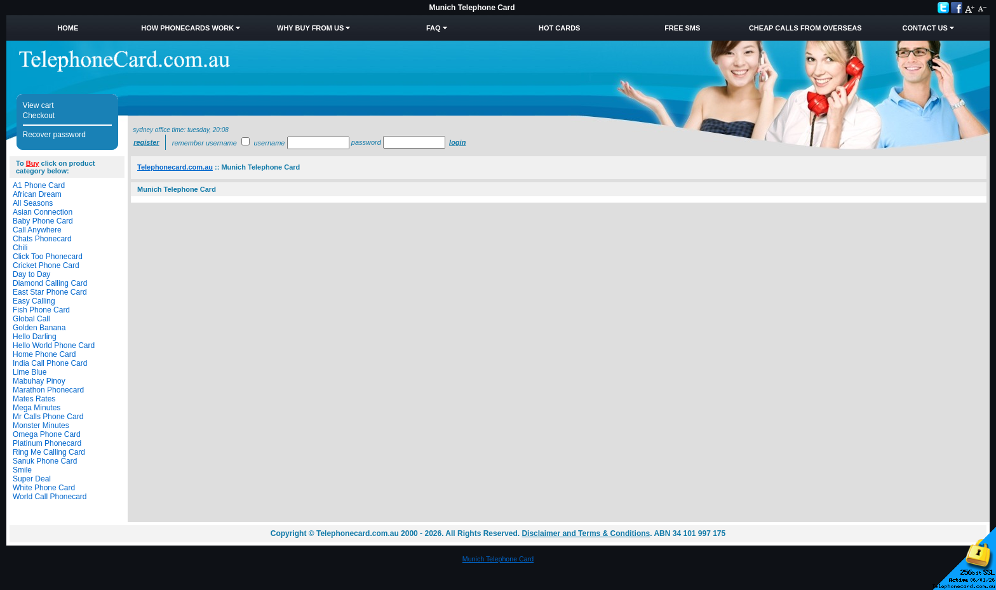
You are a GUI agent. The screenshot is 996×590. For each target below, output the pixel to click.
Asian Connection (42, 212)
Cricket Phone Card (46, 265)
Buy (32, 163)
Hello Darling (35, 336)
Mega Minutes (36, 407)
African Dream (37, 194)
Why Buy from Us (310, 28)
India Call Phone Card (50, 363)
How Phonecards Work (187, 28)
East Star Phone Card (50, 292)
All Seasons (33, 203)
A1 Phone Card (39, 185)
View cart (38, 105)
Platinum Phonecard (47, 443)
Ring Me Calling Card (49, 452)
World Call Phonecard (50, 496)
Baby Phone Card (43, 221)
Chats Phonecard (42, 238)
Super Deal (32, 478)
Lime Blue (29, 372)
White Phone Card (44, 487)
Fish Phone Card (41, 309)
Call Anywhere (37, 229)
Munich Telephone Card (498, 559)
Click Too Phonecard (48, 256)
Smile (22, 470)
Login (457, 142)
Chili (20, 247)
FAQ (433, 28)
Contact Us (925, 28)
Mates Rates (34, 398)
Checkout (39, 115)
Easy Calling (34, 301)
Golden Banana (39, 327)
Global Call (31, 318)
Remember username (204, 143)
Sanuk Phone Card (45, 461)
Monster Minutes (41, 425)
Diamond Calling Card (50, 283)
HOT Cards (559, 28)
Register (146, 142)
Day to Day (31, 274)
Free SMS (682, 28)
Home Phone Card (44, 354)
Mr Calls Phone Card (48, 416)
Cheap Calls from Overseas (805, 28)
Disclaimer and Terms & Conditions (586, 533)
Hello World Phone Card (54, 345)
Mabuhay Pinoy (39, 381)
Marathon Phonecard (48, 390)
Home (67, 28)
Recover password (54, 134)
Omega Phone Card (47, 434)
